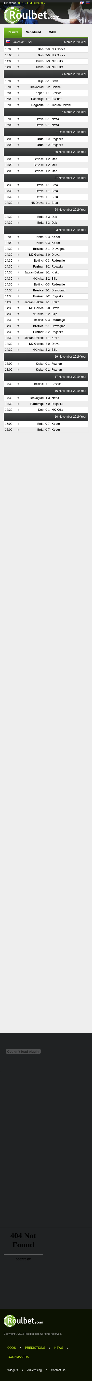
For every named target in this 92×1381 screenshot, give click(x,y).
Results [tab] (13, 32)
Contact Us (58, 1370)
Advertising (34, 1370)
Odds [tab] (52, 32)
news (58, 1347)
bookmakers (18, 1357)
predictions (35, 1347)
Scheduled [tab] (33, 32)
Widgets (12, 1370)
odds (11, 1347)
